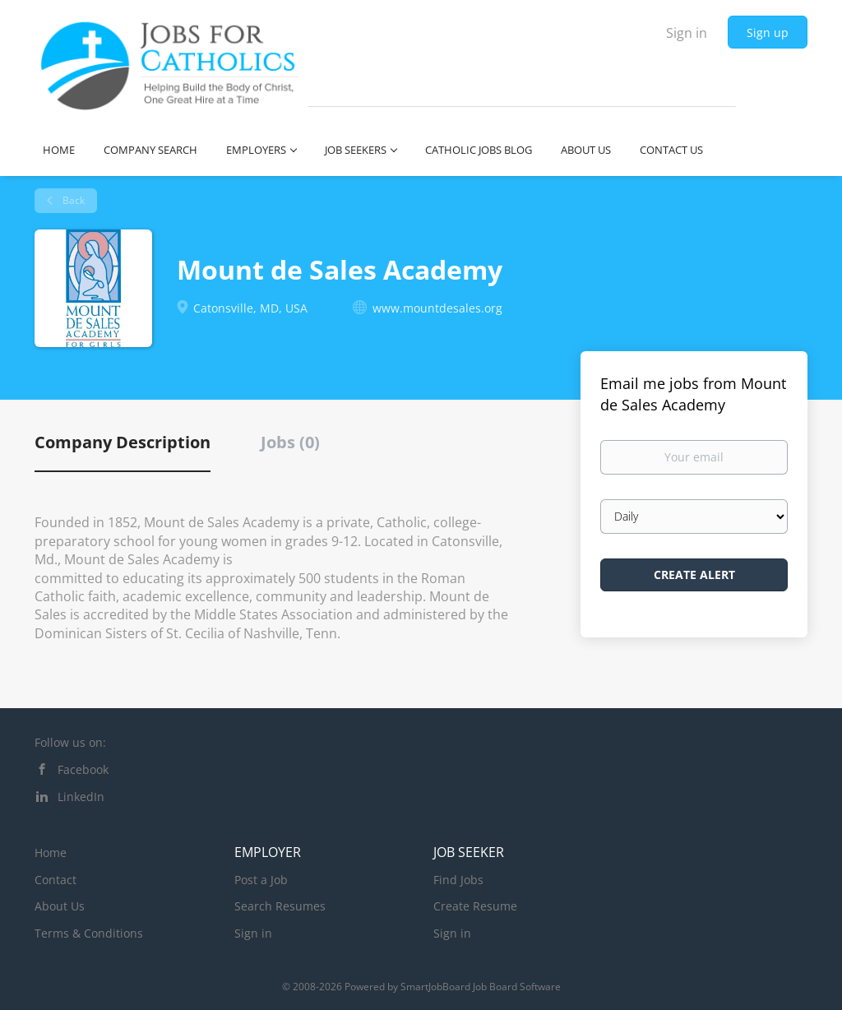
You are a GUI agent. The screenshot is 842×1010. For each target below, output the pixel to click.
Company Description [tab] (122, 442)
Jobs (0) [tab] (290, 442)
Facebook (83, 769)
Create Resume (475, 906)
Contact (55, 879)
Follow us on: (70, 742)
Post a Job (261, 879)
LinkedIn (81, 796)
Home (51, 852)
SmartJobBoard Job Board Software (480, 987)
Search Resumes (280, 906)
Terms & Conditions (89, 933)
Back (72, 200)
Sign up (768, 32)
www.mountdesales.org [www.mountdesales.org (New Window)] (437, 308)
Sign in (686, 33)
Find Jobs (458, 879)
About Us (60, 906)
